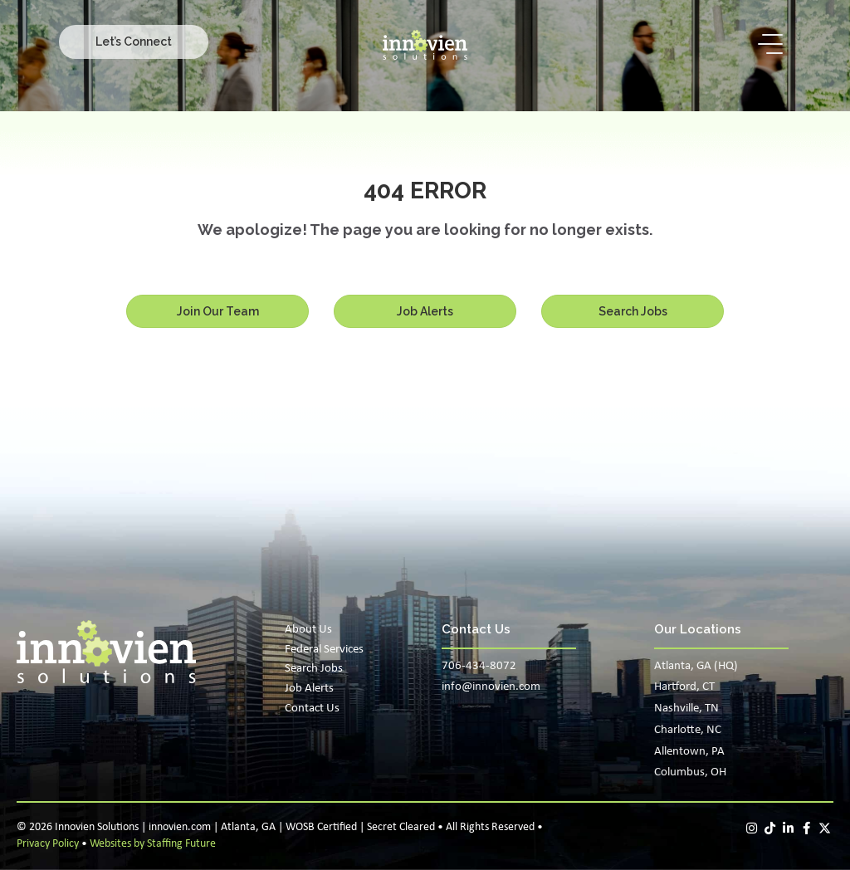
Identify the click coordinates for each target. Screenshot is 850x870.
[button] (133, 41)
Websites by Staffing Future (153, 844)
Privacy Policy (48, 844)
